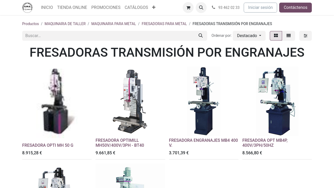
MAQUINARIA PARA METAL (113, 24)
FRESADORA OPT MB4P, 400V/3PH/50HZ (265, 143)
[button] (201, 7)
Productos (30, 24)
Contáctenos (295, 7)
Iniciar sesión (260, 7)
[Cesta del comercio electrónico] (188, 7)
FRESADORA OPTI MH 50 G (47, 145)
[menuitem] (47, 7)
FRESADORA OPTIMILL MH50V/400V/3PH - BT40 (120, 143)
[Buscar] (200, 36)
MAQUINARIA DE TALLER (65, 24)
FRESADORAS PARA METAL (164, 24)
